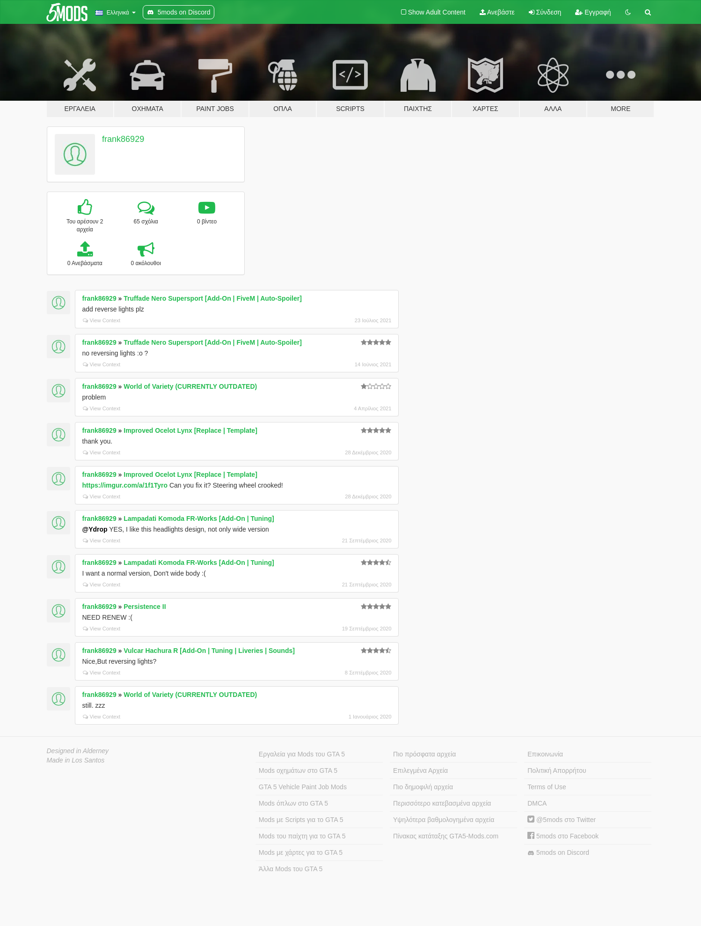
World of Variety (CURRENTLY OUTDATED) (190, 386)
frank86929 (123, 139)
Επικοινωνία (545, 754)
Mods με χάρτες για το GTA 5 (301, 852)
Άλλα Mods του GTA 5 (291, 869)
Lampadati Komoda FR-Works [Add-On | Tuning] (199, 518)
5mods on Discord (558, 853)
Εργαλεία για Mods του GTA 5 (302, 754)
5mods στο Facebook (563, 836)
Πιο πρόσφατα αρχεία (424, 754)
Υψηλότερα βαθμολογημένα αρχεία (443, 819)
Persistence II (145, 606)
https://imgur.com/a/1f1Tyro (125, 485)
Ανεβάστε (497, 12)
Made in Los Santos (76, 760)
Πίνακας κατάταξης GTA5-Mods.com (445, 836)
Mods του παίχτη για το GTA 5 (302, 836)
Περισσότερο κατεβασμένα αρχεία (442, 803)
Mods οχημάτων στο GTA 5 (298, 770)
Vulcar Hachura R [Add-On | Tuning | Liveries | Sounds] (209, 650)
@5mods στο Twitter (561, 819)
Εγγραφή (593, 12)
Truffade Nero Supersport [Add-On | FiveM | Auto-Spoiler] (213, 298)
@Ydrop (95, 529)
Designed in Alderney (78, 751)
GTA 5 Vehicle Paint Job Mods (303, 787)
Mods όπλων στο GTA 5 (293, 803)
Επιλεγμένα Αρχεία (420, 770)
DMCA (537, 803)
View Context (102, 320)
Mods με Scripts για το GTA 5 (301, 819)
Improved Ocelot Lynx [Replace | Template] (190, 430)
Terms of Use (546, 787)
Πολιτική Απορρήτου (556, 770)
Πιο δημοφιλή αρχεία (423, 787)
